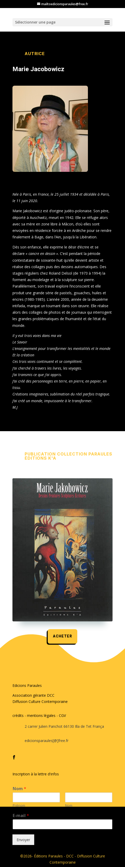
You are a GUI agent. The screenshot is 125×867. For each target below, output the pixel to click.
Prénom (19, 805)
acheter (62, 636)
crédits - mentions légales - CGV (39, 715)
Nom (19, 788)
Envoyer (23, 839)
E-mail (21, 815)
